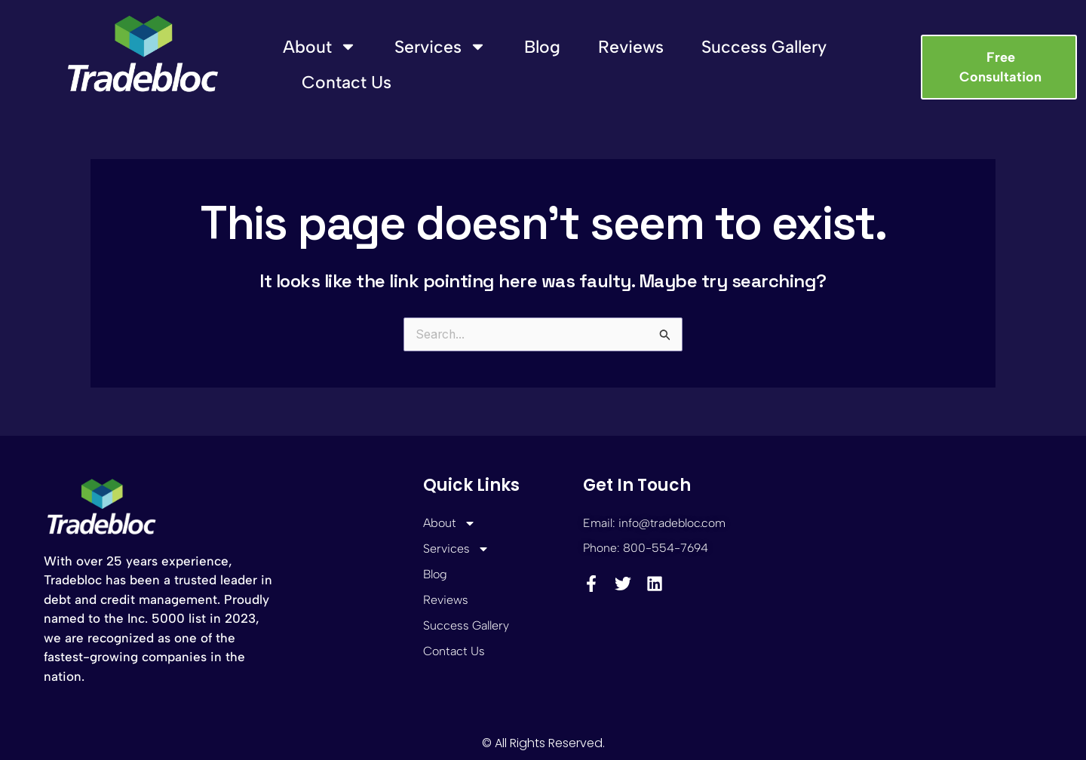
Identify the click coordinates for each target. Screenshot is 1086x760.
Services (440, 46)
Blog (542, 46)
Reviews (631, 46)
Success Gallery (764, 46)
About (320, 46)
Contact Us (346, 82)
